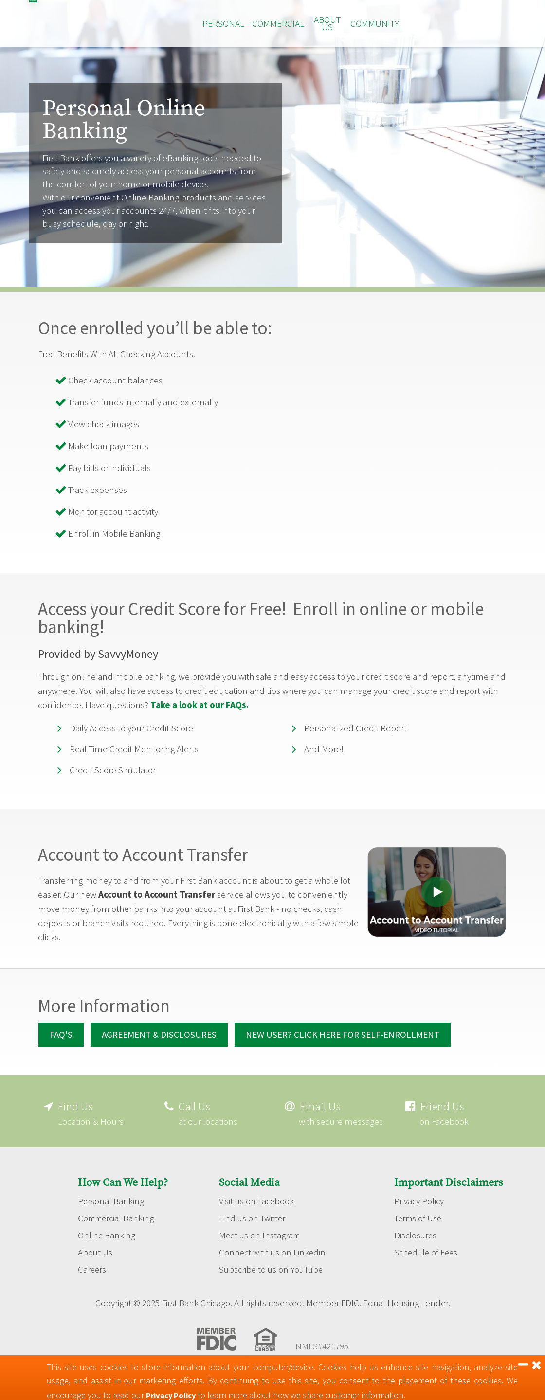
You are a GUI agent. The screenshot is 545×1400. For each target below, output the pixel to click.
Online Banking (107, 1247)
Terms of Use (419, 1229)
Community (374, 23)
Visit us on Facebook (257, 1212)
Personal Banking (111, 1212)
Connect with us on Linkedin (273, 1264)
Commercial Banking (118, 1229)
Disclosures (416, 1247)
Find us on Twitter (252, 1229)
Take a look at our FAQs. (199, 704)
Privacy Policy (419, 1212)
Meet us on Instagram (261, 1247)
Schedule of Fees (427, 1264)
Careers (92, 1282)
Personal (223, 23)
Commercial (278, 23)
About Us (327, 23)
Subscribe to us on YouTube (272, 1282)
